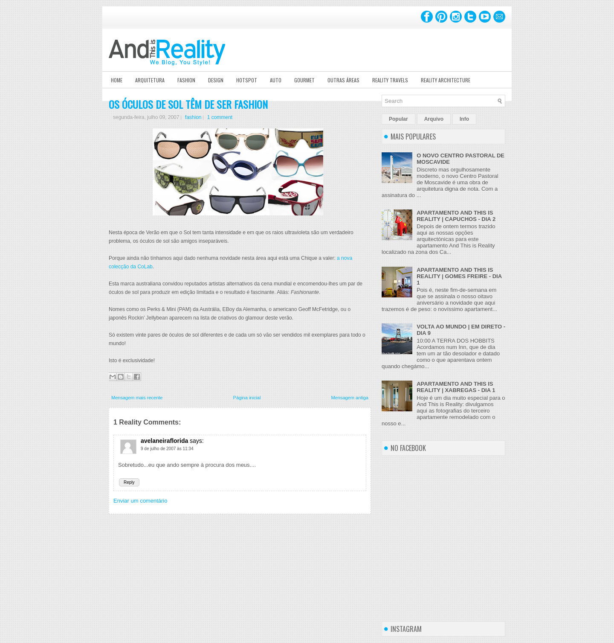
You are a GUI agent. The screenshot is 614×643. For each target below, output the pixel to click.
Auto (275, 80)
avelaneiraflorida (164, 440)
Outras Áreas (343, 80)
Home (116, 80)
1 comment (219, 117)
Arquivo (433, 119)
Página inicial (247, 397)
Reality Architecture (445, 80)
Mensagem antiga (349, 397)
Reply (129, 482)
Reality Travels (390, 80)
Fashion (186, 80)
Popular (398, 119)
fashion (193, 117)
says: (197, 440)
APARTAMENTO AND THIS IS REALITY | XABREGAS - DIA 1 (456, 387)
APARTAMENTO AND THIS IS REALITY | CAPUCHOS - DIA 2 (456, 215)
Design (215, 80)
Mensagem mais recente (136, 397)
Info (464, 119)
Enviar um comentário (140, 501)
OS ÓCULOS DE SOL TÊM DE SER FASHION (188, 104)
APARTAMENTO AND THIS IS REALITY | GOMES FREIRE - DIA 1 (459, 276)
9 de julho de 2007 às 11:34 (167, 448)
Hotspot (246, 80)
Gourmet (304, 80)
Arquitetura (150, 80)
